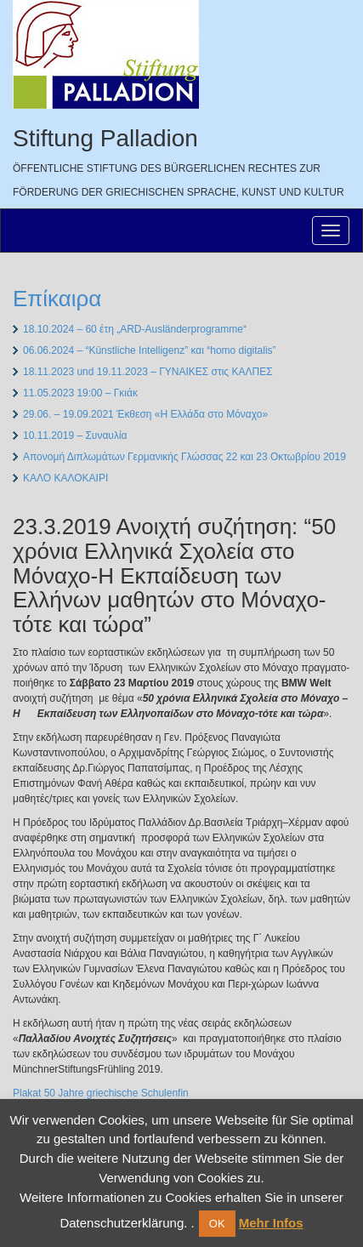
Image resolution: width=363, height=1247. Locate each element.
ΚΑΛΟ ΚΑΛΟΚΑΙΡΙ (65, 478)
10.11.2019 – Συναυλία (75, 435)
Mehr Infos (271, 1223)
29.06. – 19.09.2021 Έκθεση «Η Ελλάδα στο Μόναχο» (145, 414)
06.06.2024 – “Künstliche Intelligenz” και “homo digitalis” (149, 350)
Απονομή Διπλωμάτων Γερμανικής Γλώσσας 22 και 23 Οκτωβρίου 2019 (184, 457)
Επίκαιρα (57, 298)
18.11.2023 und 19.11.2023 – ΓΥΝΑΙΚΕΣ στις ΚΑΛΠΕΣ (148, 372)
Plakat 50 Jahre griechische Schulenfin (101, 1093)
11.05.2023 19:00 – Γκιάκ (80, 393)
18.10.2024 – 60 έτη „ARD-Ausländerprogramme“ (135, 329)
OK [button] (217, 1223)
